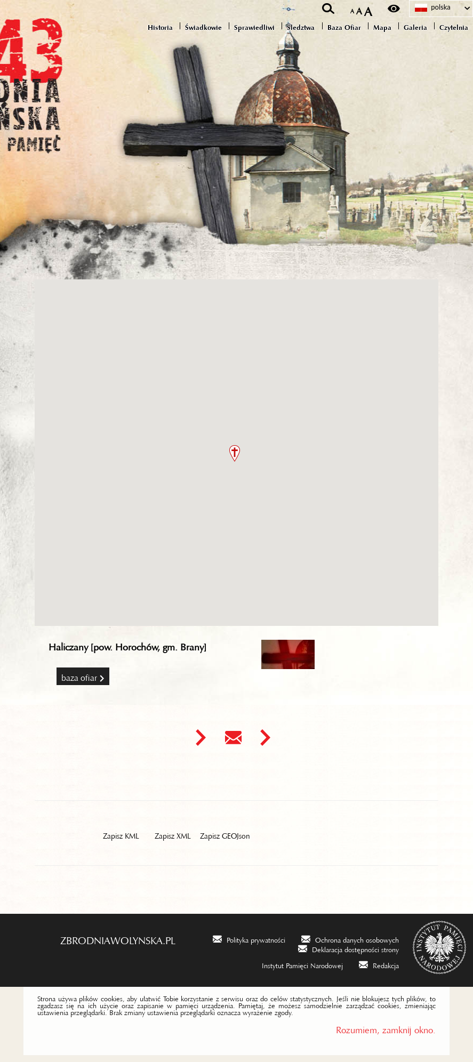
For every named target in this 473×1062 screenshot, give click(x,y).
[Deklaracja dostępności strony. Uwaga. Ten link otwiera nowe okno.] (348, 948)
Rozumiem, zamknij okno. (386, 1028)
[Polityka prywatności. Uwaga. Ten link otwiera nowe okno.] (249, 938)
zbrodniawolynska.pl (117, 938)
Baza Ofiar (79, 676)
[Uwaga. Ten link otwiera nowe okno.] (200, 737)
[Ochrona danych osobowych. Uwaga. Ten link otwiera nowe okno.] (350, 938)
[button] (234, 453)
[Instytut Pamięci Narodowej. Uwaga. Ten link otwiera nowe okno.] (295, 964)
